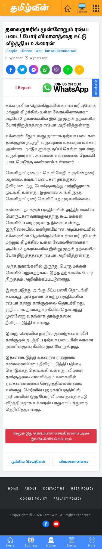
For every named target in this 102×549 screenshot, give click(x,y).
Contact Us (54, 488)
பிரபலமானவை (73, 461)
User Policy (82, 488)
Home (13, 488)
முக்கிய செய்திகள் (28, 461)
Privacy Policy (68, 498)
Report (23, 87)
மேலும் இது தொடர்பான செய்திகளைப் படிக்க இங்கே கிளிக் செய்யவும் (51, 436)
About (31, 488)
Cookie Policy (33, 498)
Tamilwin (50, 515)
